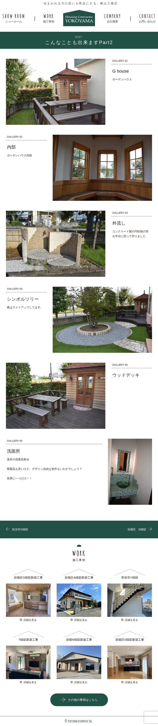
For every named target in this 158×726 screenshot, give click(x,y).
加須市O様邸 (20, 529)
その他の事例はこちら (83, 699)
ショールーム (13, 18)
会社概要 (112, 18)
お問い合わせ (147, 18)
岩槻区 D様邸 (136, 529)
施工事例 (48, 18)
